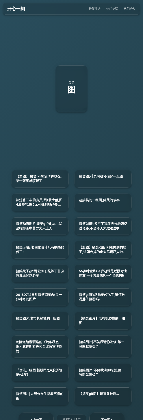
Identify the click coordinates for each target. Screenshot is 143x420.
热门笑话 (112, 8)
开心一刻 (16, 8)
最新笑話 (95, 8)
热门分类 (130, 8)
